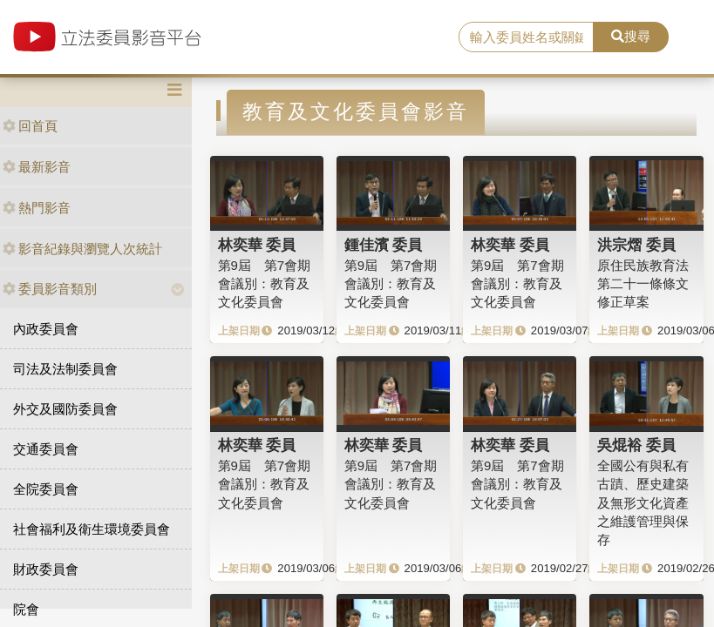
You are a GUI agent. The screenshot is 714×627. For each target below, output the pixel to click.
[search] (526, 37)
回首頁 (30, 125)
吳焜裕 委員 (636, 445)
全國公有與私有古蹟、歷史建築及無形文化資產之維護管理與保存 (643, 503)
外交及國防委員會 (65, 408)
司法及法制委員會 (65, 368)
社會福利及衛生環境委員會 (91, 529)
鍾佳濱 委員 (383, 245)
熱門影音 (37, 207)
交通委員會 (45, 449)
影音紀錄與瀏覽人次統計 (82, 248)
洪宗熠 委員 (636, 245)
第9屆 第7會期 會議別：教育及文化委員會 (264, 284)
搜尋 (630, 36)
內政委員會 (45, 328)
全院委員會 (45, 489)
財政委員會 (45, 569)
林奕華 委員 (257, 245)
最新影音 (37, 166)
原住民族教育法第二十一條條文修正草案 (643, 284)
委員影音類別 (50, 288)
